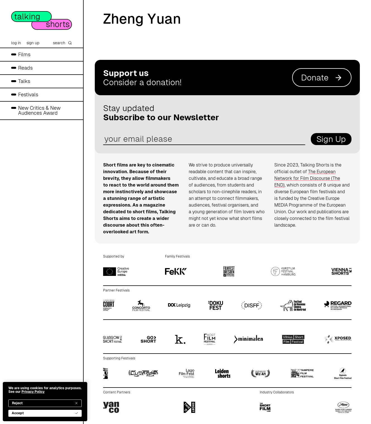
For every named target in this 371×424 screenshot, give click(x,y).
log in (16, 43)
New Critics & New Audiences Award (39, 110)
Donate (322, 77)
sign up (32, 43)
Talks (24, 81)
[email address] (204, 139)
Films (24, 54)
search (62, 43)
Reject (45, 403)
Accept (45, 413)
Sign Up (331, 139)
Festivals (28, 94)
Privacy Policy (33, 392)
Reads (25, 68)
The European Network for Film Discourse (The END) (307, 178)
